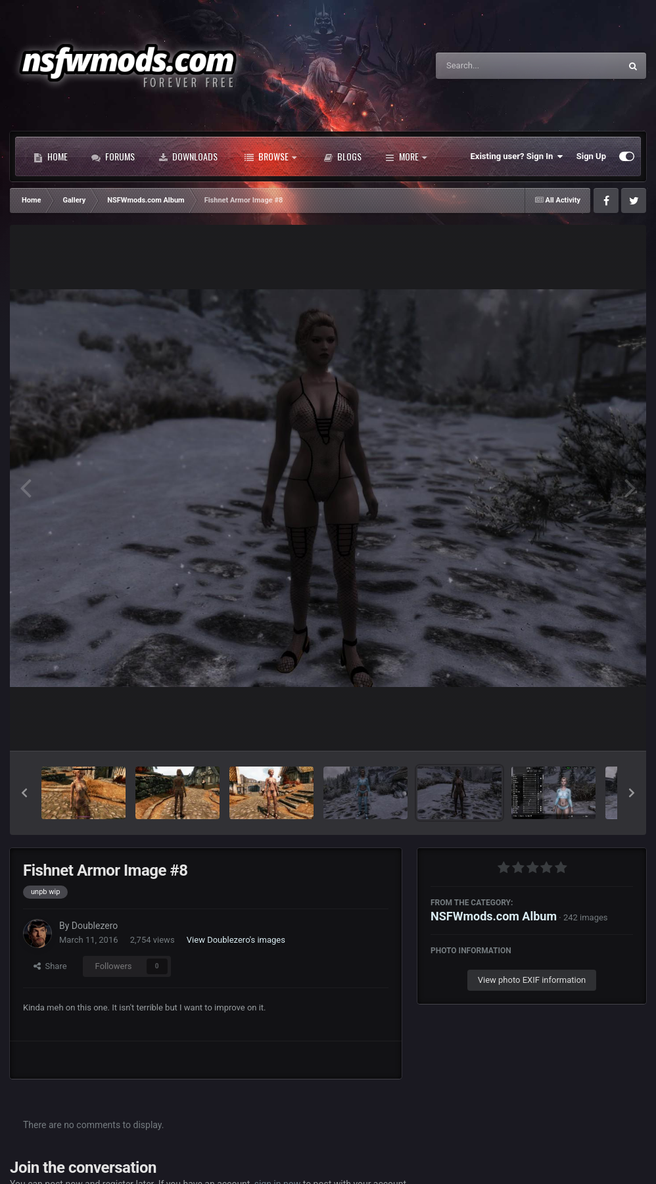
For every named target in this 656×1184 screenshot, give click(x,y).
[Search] (495, 66)
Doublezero (95, 925)
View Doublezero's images (236, 940)
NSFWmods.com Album (494, 916)
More (405, 156)
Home (51, 156)
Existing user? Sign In (517, 156)
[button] (24, 792)
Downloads (188, 156)
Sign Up (591, 156)
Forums (113, 156)
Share (50, 966)
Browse (270, 156)
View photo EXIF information (532, 980)
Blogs (342, 156)
